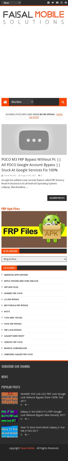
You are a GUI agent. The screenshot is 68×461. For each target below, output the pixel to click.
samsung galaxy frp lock (18, 354)
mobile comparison (15, 348)
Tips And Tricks (13, 318)
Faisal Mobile (27, 448)
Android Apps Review (16, 275)
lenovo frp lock (13, 342)
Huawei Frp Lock (13, 293)
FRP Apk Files (10, 209)
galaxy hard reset (14, 336)
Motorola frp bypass (16, 305)
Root (7, 311)
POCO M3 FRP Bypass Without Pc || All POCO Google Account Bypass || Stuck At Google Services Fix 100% (31, 164)
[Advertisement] (34, 60)
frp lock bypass (13, 330)
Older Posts (57, 198)
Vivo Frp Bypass (13, 324)
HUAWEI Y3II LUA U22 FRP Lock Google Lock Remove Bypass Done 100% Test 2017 (43, 397)
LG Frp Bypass (11, 299)
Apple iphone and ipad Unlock (21, 281)
